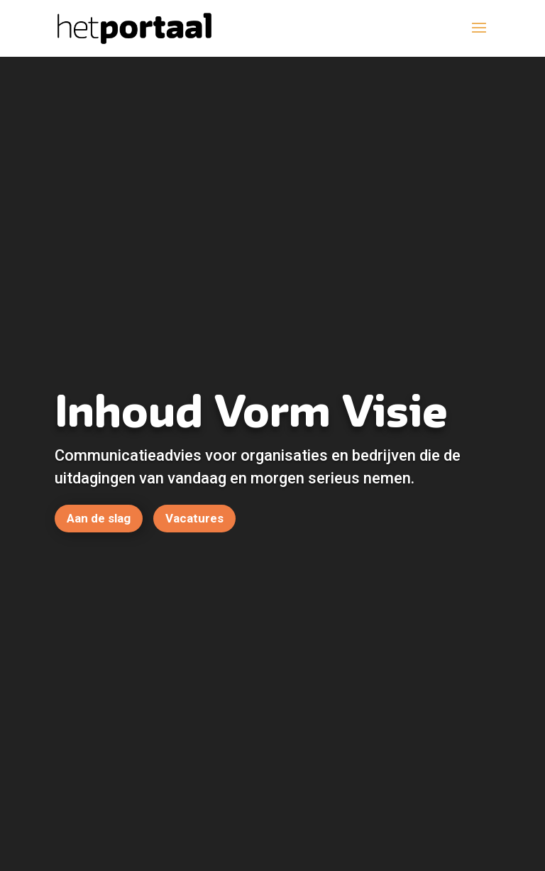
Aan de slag (99, 518)
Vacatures (194, 518)
